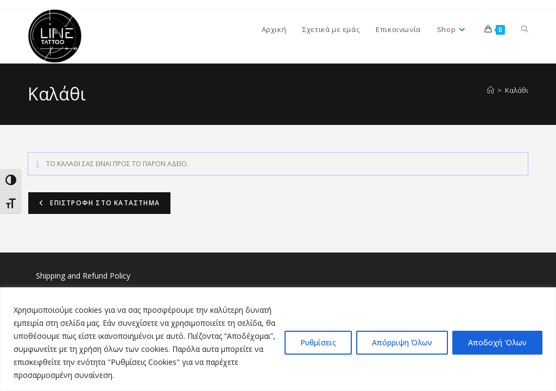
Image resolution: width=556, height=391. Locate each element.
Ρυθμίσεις (318, 342)
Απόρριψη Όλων (402, 342)
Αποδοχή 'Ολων (497, 342)
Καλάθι (516, 90)
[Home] (490, 90)
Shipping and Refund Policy (83, 275)
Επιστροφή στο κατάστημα (104, 202)
